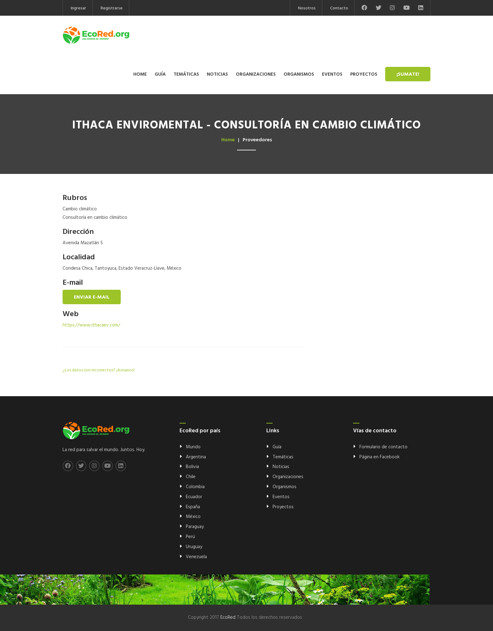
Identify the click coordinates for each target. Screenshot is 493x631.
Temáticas (186, 74)
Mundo (193, 447)
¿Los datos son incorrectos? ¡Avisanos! (99, 370)
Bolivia (192, 467)
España (193, 507)
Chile (191, 477)
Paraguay (195, 527)
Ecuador (194, 497)
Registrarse (112, 8)
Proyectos (363, 74)
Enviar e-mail (91, 297)
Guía (160, 74)
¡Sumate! (407, 74)
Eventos (332, 74)
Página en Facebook (379, 457)
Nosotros (307, 8)
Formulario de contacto (383, 447)
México (193, 516)
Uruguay (194, 547)
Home (140, 74)
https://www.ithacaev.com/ (91, 325)
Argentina (196, 457)
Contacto (339, 8)
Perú (190, 537)
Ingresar (78, 8)
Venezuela (196, 557)
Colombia (195, 487)
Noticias (217, 74)
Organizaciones (256, 74)
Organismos (299, 74)
